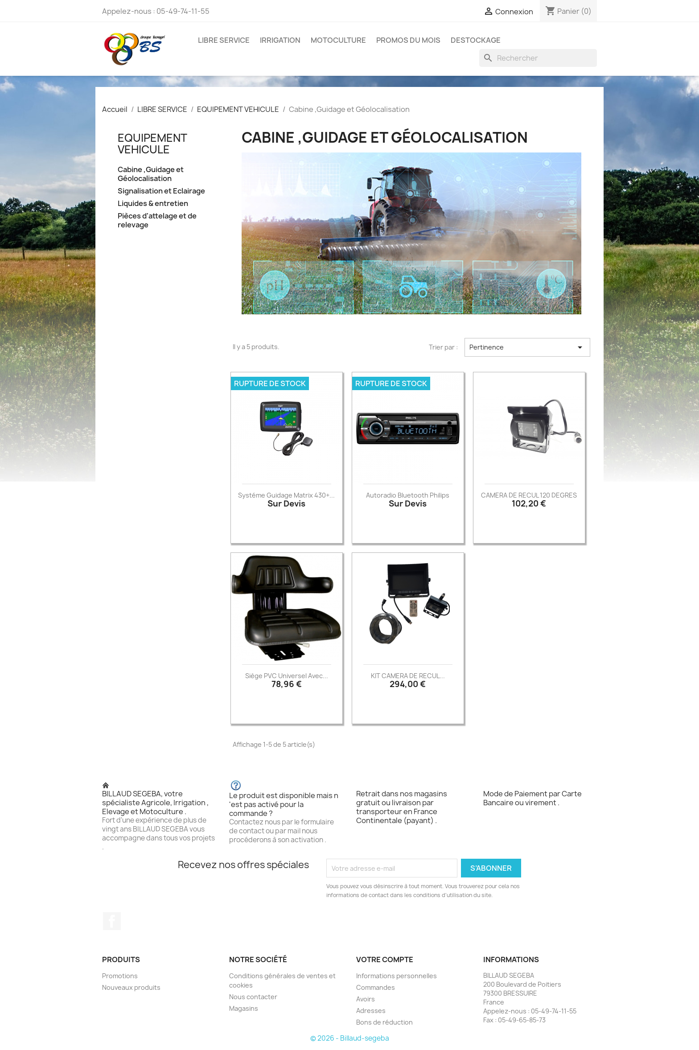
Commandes (375, 987)
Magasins (243, 1008)
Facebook (112, 921)
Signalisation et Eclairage (161, 191)
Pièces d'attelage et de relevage (157, 220)
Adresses (371, 1010)
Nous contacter (253, 996)
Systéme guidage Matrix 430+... (286, 495)
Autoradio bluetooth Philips (407, 495)
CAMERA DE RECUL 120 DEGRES (529, 495)
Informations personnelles (396, 976)
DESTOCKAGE (476, 40)
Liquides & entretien (153, 203)
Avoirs (365, 999)
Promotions (120, 976)
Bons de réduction (384, 1022)
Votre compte (384, 959)
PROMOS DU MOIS (408, 40)
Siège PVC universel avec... (286, 675)
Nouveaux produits (131, 987)
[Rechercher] (538, 58)
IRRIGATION (280, 40)
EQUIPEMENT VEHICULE (152, 143)
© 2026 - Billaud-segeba (349, 1038)
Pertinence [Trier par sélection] (527, 347)
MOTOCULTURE (338, 40)
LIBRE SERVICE (224, 40)
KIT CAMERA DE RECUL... (408, 675)
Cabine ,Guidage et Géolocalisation (151, 174)
